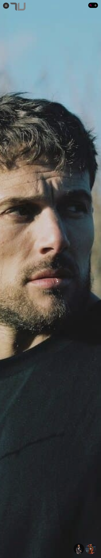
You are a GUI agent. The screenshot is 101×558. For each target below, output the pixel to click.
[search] (91, 5)
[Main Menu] (6, 6)
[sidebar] (95, 5)
